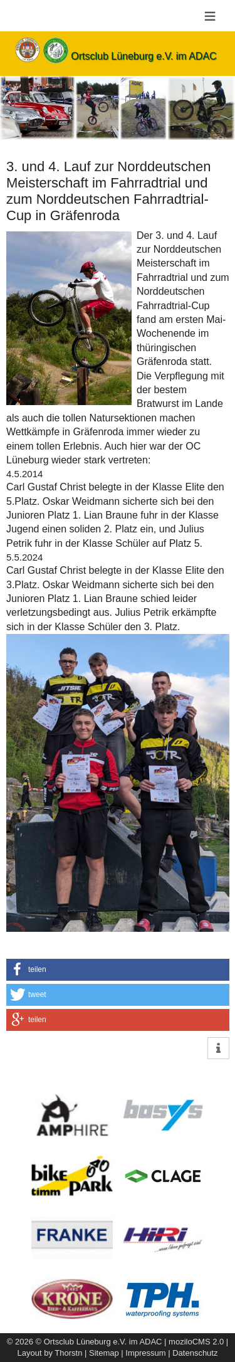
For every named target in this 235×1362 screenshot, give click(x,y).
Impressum (145, 1353)
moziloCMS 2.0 (196, 1341)
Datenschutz (194, 1353)
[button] (117, 970)
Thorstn (68, 1353)
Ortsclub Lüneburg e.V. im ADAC (143, 56)
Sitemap (104, 1353)
